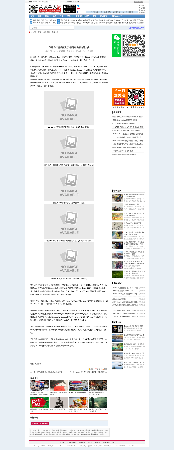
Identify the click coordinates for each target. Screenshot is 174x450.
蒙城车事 (71, 20)
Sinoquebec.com (108, 442)
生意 (101, 12)
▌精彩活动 (116, 322)
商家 (94, 16)
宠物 (46, 23)
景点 (127, 12)
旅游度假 (140, 23)
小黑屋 (97, 442)
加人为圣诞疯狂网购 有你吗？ (124, 123)
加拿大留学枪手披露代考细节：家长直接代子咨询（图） (95, 372)
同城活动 (132, 23)
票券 (42, 23)
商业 (36, 364)
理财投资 (94, 23)
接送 (131, 12)
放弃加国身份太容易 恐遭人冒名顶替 (49, 372)
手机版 (90, 442)
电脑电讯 (86, 20)
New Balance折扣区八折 (58, 409)
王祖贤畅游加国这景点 (131, 204)
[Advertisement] (112, 8)
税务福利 (117, 23)
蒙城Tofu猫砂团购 (119, 299)
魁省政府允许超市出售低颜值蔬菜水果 (127, 148)
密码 (46, 1)
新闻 (40, 16)
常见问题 (142, 8)
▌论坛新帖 (116, 283)
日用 (42, 20)
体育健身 (109, 20)
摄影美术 (125, 23)
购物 (39, 364)
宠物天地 (94, 20)
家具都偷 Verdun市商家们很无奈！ (126, 120)
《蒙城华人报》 (117, 16)
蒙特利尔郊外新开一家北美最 (134, 344)
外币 (34, 23)
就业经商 (102, 23)
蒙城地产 (142, 12)
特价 (69, 16)
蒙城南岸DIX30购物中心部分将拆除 (126, 130)
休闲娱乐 (117, 20)
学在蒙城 (63, 23)
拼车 (50, 23)
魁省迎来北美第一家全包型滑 (134, 353)
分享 (98, 369)
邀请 (91, 369)
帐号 (30, 1)
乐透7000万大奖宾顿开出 (132, 223)
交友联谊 (102, 20)
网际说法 (79, 23)
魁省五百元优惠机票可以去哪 (134, 335)
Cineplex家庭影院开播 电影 (133, 326)
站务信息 (82, 442)
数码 (50, 20)
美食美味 (79, 20)
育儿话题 (71, 23)
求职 (38, 20)
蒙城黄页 (103, 16)
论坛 (54, 16)
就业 (105, 12)
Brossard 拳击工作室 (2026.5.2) (125, 294)
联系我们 (142, 5)
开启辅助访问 (144, 2)
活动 (109, 12)
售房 (96, 12)
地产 (87, 16)
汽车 (46, 20)
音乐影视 (132, 20)
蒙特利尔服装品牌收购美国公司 (125, 154)
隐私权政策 (72, 442)
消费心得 (63, 20)
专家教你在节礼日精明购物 (123, 151)
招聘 (34, 20)
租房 (92, 12)
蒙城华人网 (30, 32)
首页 (32, 16)
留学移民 (86, 23)
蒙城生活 (34, 378)
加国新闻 (46, 32)
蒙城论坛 (142, 10)
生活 (61, 16)
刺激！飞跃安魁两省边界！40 (134, 362)
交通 (123, 12)
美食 (118, 12)
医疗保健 (140, 20)
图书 (38, 23)
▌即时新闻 (116, 191)
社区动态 (78, 16)
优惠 (114, 12)
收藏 (105, 369)
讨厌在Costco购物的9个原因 (78, 392)
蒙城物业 (109, 23)
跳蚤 (47, 16)
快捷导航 (138, 1)
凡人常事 (125, 20)
